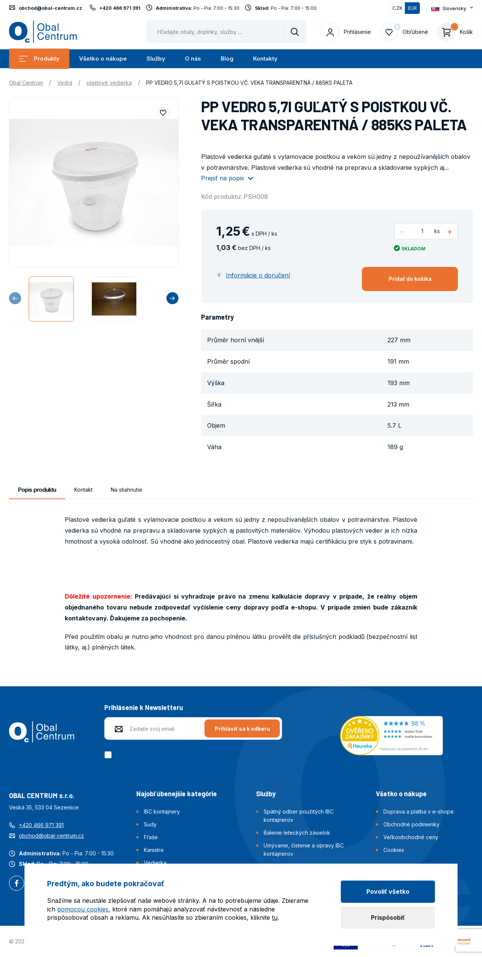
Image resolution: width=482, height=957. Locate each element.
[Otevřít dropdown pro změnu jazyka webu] (452, 8)
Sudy (150, 824)
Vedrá (64, 82)
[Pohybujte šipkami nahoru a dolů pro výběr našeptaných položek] (226, 31)
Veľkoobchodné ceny (410, 837)
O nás (193, 58)
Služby (155, 58)
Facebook (16, 883)
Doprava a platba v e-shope (418, 811)
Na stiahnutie (126, 489)
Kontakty (265, 58)
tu (275, 917)
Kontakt (83, 489)
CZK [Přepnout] (397, 8)
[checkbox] (109, 754)
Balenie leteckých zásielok (297, 832)
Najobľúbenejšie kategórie (176, 793)
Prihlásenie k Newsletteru (143, 707)
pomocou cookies (82, 909)
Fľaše (151, 837)
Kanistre (154, 850)
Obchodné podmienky (411, 824)
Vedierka (155, 862)
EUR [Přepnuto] (412, 8)
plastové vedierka (109, 82)
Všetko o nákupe (103, 58)
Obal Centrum (26, 82)
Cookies (393, 850)
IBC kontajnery (162, 811)
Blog (227, 58)
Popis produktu (37, 489)
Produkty (39, 58)
